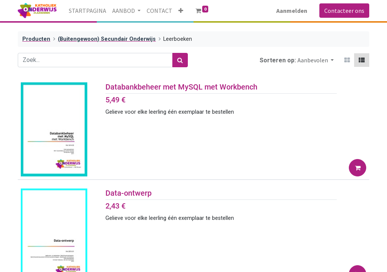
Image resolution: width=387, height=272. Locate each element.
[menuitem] (87, 10)
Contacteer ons (344, 10)
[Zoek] (180, 60)
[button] (180, 10)
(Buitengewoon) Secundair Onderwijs (107, 39)
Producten (36, 39)
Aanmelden (291, 10)
